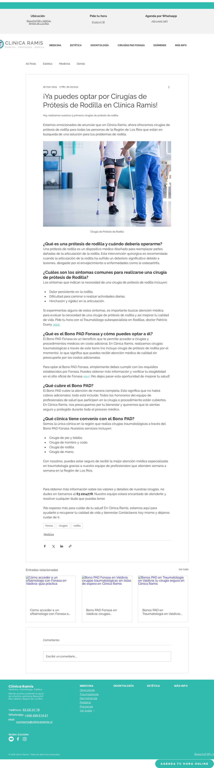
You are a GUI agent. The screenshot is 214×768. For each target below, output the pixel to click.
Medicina (64, 63)
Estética (47, 63)
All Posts (31, 63)
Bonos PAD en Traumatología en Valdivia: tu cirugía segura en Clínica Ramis (162, 612)
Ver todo (183, 569)
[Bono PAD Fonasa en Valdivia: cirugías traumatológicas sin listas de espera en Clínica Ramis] (107, 590)
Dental (81, 63)
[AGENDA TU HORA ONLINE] (184, 764)
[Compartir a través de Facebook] (44, 546)
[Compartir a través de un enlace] (70, 546)
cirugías (63, 525)
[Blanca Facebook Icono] (17, 738)
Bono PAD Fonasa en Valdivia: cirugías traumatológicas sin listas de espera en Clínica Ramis (106, 612)
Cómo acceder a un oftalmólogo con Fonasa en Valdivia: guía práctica (50, 612)
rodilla (77, 525)
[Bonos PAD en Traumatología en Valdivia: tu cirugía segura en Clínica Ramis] (163, 590)
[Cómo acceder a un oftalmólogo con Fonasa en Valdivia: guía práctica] (51, 590)
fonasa (49, 525)
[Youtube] (11, 738)
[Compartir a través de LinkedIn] (61, 546)
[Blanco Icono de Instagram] (24, 738)
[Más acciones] (169, 87)
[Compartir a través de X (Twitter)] (53, 546)
